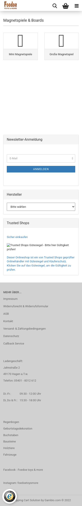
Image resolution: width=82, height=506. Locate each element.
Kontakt (8, 321)
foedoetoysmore (27, 483)
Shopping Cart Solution (25, 500)
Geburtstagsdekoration (17, 428)
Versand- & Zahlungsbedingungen (24, 328)
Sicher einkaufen (17, 237)
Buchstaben (10, 435)
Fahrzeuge (9, 454)
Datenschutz (11, 336)
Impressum (10, 298)
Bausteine (9, 441)
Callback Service (13, 343)
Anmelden (41, 169)
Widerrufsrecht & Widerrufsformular (25, 306)
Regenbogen (11, 422)
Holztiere (9, 448)
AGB (6, 313)
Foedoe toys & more (30, 469)
